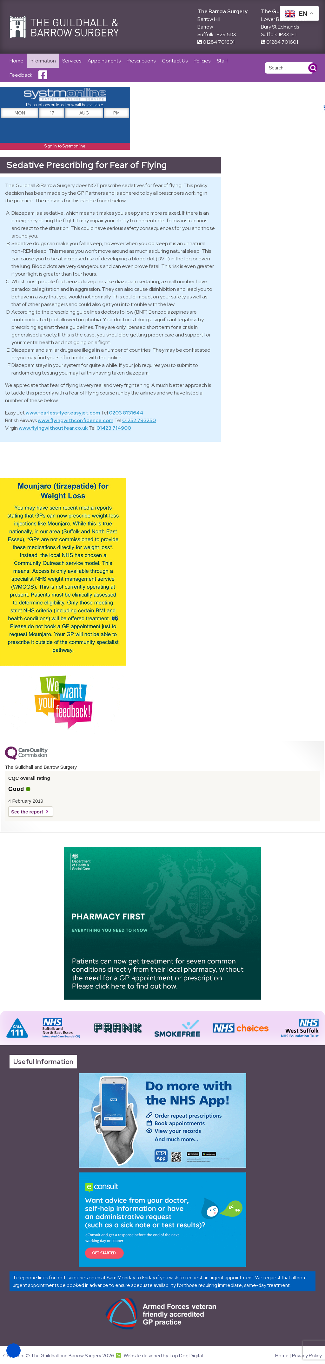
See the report (27, 812)
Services (72, 60)
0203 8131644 (126, 413)
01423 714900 (113, 428)
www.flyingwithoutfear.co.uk (53, 428)
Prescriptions (141, 60)
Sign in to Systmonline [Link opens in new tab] (64, 146)
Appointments (104, 60)
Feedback (21, 75)
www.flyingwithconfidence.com (75, 421)
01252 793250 (139, 421)
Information (43, 60)
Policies (203, 60)
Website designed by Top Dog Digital (159, 1356)
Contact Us (175, 60)
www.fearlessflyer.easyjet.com (63, 413)
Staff (223, 60)
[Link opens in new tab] (162, 1121)
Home (16, 60)
